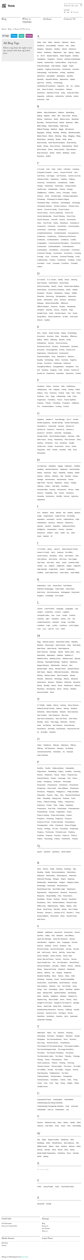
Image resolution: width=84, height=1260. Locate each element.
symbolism (50, 1016)
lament (39, 609)
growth (54, 449)
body (64, 139)
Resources (45, 1226)
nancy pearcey (73, 705)
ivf (51, 536)
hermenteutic (61, 479)
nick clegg (54, 722)
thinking (62, 1063)
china (58, 193)
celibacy (72, 179)
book (70, 139)
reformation (50, 875)
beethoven (48, 119)
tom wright (59, 1070)
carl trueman (61, 176)
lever (58, 615)
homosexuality (42, 489)
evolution (45, 370)
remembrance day (44, 889)
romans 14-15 (59, 912)
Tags (68, 12)
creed (78, 260)
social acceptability (67, 979)
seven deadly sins (44, 962)
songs (39, 989)
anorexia (75, 69)
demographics (61, 296)
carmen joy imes (74, 176)
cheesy (62, 189)
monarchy (76, 682)
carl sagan (50, 176)
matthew (60, 655)
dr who (65, 316)
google (71, 443)
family (64, 389)
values (65, 1122)
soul (45, 989)
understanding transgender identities (50, 1106)
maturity (77, 658)
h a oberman (42, 466)
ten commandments (54, 1039)
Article (76, 12)
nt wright (44, 732)
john (77, 556)
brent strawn (41, 149)
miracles (40, 679)
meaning (40, 662)
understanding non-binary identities (49, 1103)
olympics (60, 748)
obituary (56, 745)
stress (39, 1006)
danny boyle (64, 283)
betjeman (69, 122)
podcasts (66, 798)
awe (47, 99)
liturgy (63, 622)
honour (70, 489)
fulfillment (75, 403)
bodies (58, 139)
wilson (51, 1146)
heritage (40, 479)
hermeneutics (50, 479)
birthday (56, 132)
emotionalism (64, 346)
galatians (40, 419)
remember (51, 886)
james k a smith (43, 552)
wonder (47, 1150)
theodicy (68, 1056)
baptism (47, 116)
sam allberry (69, 935)
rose (78, 912)
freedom (40, 403)
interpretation (51, 529)
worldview (61, 1153)
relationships (52, 882)
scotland (48, 946)
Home (4, 29)
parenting (77, 771)
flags (52, 396)
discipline (40, 310)
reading (40, 872)
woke (79, 1146)
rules (62, 916)
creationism (61, 260)
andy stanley (55, 66)
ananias (59, 59)
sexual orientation (43, 966)
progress (40, 832)
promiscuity (49, 832)
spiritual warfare (60, 993)
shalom (63, 966)
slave (54, 976)
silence (39, 972)
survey (70, 1013)
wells (48, 1143)
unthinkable (41, 1109)
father (77, 389)
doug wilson (41, 316)
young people (48, 1186)
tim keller (76, 1066)
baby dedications (50, 112)
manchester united (62, 642)
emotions (75, 346)
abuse (72, 42)
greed (74, 446)
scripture (63, 946)
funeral (66, 406)
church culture (64, 209)
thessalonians (57, 1059)
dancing (74, 279)
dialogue (40, 303)
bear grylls (66, 116)
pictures (49, 795)
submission (67, 1006)
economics (41, 336)
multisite (73, 689)
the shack (59, 1056)
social (56, 979)
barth (53, 116)
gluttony (40, 443)
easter (44, 333)
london (54, 625)
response (40, 896)
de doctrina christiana (56, 290)
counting (77, 253)
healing (70, 473)
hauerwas (47, 473)
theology (76, 1056)
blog (64, 136)
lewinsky (40, 619)
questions (55, 852)
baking (39, 116)
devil (56, 300)
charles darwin (70, 186)
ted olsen (50, 1036)
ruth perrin (41, 919)
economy (50, 336)
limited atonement (43, 622)
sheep (39, 969)
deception (40, 293)
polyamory (41, 805)
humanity (40, 496)
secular (68, 949)
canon (56, 172)
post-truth (51, 808)
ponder (49, 805)
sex (53, 962)
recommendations (58, 872)
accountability (51, 45)
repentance (71, 889)
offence (73, 745)
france (59, 400)
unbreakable (68, 1099)
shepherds (71, 969)
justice (62, 569)
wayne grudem (53, 1140)
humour (66, 496)
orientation (57, 752)
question (47, 852)
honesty (52, 489)
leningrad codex (43, 615)
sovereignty (53, 989)
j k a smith (41, 549)
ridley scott (41, 906)
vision (63, 1126)
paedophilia (70, 768)
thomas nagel (56, 1066)
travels (62, 1080)
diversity (49, 310)
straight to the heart (44, 1003)
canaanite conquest (44, 172)
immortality (70, 516)
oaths (39, 745)
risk (74, 906)
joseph (39, 566)
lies (68, 619)
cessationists (62, 182)
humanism (70, 493)
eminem (51, 343)
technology (41, 1036)
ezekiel (78, 373)
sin (53, 972)
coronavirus (68, 253)
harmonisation (75, 469)
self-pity (62, 952)
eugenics (73, 360)
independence (69, 519)
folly (69, 396)
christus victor (74, 206)
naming (63, 705)
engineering (41, 353)
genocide (58, 433)
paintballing (52, 771)
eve (77, 366)
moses (53, 685)
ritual (39, 909)
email (69, 340)
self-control (46, 952)
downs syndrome (54, 316)
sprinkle (46, 996)
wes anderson (69, 1143)
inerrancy (51, 523)
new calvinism (73, 712)
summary (40, 1013)
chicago (70, 189)
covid (77, 256)
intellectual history (68, 526)
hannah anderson (51, 469)
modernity (67, 682)
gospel (50, 446)
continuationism (68, 246)
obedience (47, 745)
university (74, 1106)
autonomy (40, 99)
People (29, 36)
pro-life (55, 829)
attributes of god (53, 93)
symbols (59, 1016)
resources (73, 892)
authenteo (49, 96)
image (39, 516)
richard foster (71, 902)
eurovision (48, 363)
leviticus (72, 615)
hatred (39, 473)
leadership (49, 612)
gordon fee (41, 446)
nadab (49, 705)
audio (63, 93)
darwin (53, 286)
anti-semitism (53, 72)
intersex (61, 529)
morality (46, 685)
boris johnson (55, 146)
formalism (51, 400)
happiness (63, 469)
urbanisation (59, 1109)
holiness (40, 486)
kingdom (40, 596)
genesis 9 (40, 433)
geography (67, 433)
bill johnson (69, 129)
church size (71, 216)
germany (71, 436)
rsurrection (54, 916)
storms (68, 999)
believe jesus (65, 119)
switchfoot (40, 1016)
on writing (69, 748)
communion (41, 229)
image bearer (48, 516)
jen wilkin (68, 552)
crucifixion (65, 263)
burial (73, 153)
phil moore (41, 792)
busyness (40, 156)
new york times (61, 718)
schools (74, 942)
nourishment (60, 729)
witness (71, 1146)
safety (47, 935)
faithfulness (71, 386)
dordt (51, 313)
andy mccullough (43, 66)
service (74, 959)
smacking (40, 979)
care (75, 172)
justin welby (74, 572)
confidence (65, 240)
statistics (63, 996)
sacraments (68, 932)
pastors (53, 778)
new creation (42, 715)
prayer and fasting (57, 815)
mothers (77, 685)
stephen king (42, 999)
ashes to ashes (47, 89)
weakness (64, 1140)
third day (70, 1063)
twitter (76, 1083)
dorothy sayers (60, 313)
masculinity (41, 655)
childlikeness (41, 193)
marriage (53, 652)
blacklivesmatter (74, 132)
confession (41, 240)
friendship (56, 403)
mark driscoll (51, 648)
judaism (52, 566)
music (52, 692)
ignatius (77, 512)
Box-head (24, 1257)
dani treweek (42, 283)
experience (50, 373)
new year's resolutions (45, 718)
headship (62, 473)
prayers (69, 815)
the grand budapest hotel (46, 1049)
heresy (75, 476)
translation (54, 1080)
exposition (60, 373)
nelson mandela (52, 712)
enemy (61, 350)
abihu (50, 42)
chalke (71, 182)
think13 (54, 1063)
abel (44, 42)
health (77, 473)
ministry (40, 675)
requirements (53, 892)
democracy (50, 296)
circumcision (71, 219)
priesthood (59, 825)
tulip (56, 1083)
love (44, 629)
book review (71, 143)
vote (68, 1126)
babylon (61, 112)
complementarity (60, 233)
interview (69, 529)
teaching (69, 1033)
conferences (51, 236)
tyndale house (42, 1086)
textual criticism (52, 1043)
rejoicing (71, 879)
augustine (40, 96)
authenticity (59, 96)
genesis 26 (41, 429)
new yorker (73, 718)
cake (53, 169)
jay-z (53, 552)
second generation (57, 949)
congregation (42, 243)
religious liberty (73, 882)
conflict (73, 240)
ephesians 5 (61, 356)
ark (67, 86)
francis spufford (70, 400)
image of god (60, 516)
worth (39, 1156)
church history (42, 213)
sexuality (55, 966)
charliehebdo (53, 189)
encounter (40, 350)
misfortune (48, 679)
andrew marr (48, 62)
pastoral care (72, 775)
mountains (40, 689)
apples (72, 79)
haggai (60, 466)
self (38, 952)
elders (46, 340)
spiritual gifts (47, 993)
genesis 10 (70, 426)
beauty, (39, 119)
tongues (68, 1070)
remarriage (41, 886)
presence (68, 818)
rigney (68, 906)
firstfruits (40, 396)
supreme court (51, 1013)
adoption (40, 49)
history (66, 483)
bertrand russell (51, 122)
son (58, 986)
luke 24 (51, 629)
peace (75, 778)
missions (51, 682)
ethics (57, 360)
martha (60, 652)
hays (55, 473)
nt (38, 732)
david (60, 286)
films (78, 393)
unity (67, 1106)
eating (63, 333)
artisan (77, 86)
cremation (40, 263)
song (74, 986)
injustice (48, 526)
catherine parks (42, 179)
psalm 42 (65, 835)
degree (67, 293)
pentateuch (48, 781)
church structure (43, 219)
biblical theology (43, 129)
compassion (62, 229)
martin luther (69, 652)
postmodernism (73, 808)
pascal (56, 775)
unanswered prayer (44, 1099)
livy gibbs (71, 622)
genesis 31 (60, 429)
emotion (55, 346)
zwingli (48, 1204)
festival (61, 393)
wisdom (64, 1146)
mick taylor (41, 672)
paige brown (41, 771)
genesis (61, 426)
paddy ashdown (58, 768)
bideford (54, 129)
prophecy (71, 832)
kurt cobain (59, 596)
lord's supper (74, 625)
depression (72, 296)
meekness (73, 662)
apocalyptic (51, 76)
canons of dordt (66, 172)
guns (75, 449)
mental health (42, 669)
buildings (66, 153)
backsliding (70, 112)
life (73, 619)
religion (62, 882)
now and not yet (73, 729)
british (58, 153)
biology (48, 132)
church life (69, 213)
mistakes (59, 682)
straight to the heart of (62, 1003)
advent (64, 49)
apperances (64, 79)
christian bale (56, 196)
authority (68, 96)
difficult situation (43, 306)
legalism (66, 612)
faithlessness (42, 389)
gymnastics (41, 453)
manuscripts (49, 645)
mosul (60, 685)
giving (50, 439)
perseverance (52, 785)
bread (76, 146)
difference (64, 303)
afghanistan (57, 52)
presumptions (70, 822)
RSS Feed (5, 1243)
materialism (51, 655)
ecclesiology (72, 333)
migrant (49, 672)
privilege (47, 829)
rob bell (57, 909)
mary (78, 652)
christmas (55, 203)
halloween (68, 466)
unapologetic (57, 1099)
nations (59, 708)
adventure (72, 49)
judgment (77, 566)
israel (39, 536)
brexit (50, 149)
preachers (40, 818)
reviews (57, 899)
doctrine (64, 310)
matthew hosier (55, 658)
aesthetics (47, 52)
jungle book (53, 569)
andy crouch (72, 62)
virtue (57, 1126)
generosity (52, 426)
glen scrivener (70, 439)
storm (62, 999)
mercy (51, 669)
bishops (63, 132)
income (58, 519)
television (69, 1036)
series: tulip (67, 956)
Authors (47, 19)
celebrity (64, 179)
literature (55, 622)
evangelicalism (58, 366)
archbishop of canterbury (46, 86)
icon (38, 512)
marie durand (60, 645)
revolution (72, 899)
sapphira (52, 942)
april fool (40, 83)
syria (66, 1016)
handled (77, 466)
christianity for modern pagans (58, 199)
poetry (39, 802)
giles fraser (41, 439)
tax (54, 1033)
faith (63, 386)
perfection (57, 781)
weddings (40, 1143)
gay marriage (60, 419)
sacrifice (40, 935)
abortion (57, 42)
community (52, 229)
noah (39, 725)
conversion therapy (44, 253)
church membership (44, 216)
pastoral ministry (43, 778)
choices (40, 196)
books (39, 146)
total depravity (42, 1073)
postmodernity (42, 812)
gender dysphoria (43, 423)
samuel (72, 939)
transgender (67, 1076)
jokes (58, 562)
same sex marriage (44, 939)
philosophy (41, 795)
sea (69, 946)
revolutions (41, 902)
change (40, 186)
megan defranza (43, 665)
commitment (61, 226)
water (44, 1140)
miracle (72, 675)
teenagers (59, 1036)
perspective (41, 788)
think (65, 1059)
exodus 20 (75, 370)
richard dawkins (58, 902)
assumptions (59, 89)
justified (40, 572)
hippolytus (58, 483)
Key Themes (46, 1228)
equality (40, 360)
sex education (62, 962)
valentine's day (50, 1122)
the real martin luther (45, 1056)
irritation (50, 533)
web (72, 1140)
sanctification (42, 942)
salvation (59, 935)
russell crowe (71, 916)
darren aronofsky (43, 286)
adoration (48, 49)
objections (64, 745)
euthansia (67, 363)
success (60, 1009)
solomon (52, 986)
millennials (74, 672)
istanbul (46, 536)
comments (51, 226)
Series (14, 36)
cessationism (51, 182)
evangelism (70, 366)
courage (40, 256)
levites (64, 615)
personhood (74, 785)
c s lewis (40, 169)
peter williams (63, 788)
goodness (63, 443)
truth (51, 1083)
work (66, 1150)
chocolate (66, 193)
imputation (41, 519)
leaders (40, 612)
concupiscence (73, 233)
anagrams (51, 59)
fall (50, 389)
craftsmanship (42, 260)
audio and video (73, 93)
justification (70, 569)
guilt (69, 449)
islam (73, 533)
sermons (66, 959)
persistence (63, 785)
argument (60, 86)
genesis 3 (50, 429)
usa (67, 1109)
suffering (69, 1009)
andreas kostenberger (72, 59)
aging (77, 52)
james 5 (57, 549)
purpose (75, 839)
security (76, 949)
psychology (48, 839)
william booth (42, 1146)
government (59, 446)
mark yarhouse (42, 652)
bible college (41, 126)
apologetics (61, 76)
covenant (54, 256)
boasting (51, 139)
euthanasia (58, 363)
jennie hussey (42, 556)
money (39, 685)
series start (71, 952)
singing (59, 972)
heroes (70, 479)
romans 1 (48, 912)
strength (76, 1003)
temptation (41, 1039)
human (61, 493)
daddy (60, 279)
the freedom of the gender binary (49, 1046)
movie (59, 689)
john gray (62, 559)
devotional (71, 300)
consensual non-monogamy (58, 243)
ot (64, 752)
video (79, 1122)
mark (69, 645)
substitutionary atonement (46, 1009)
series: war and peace (45, 959)
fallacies (56, 389)
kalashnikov (41, 585)
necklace (74, 708)
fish (47, 396)
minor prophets (62, 675)
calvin (59, 169)
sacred (77, 932)
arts (38, 89)
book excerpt (42, 143)
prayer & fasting (43, 815)
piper (56, 795)
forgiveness (41, 400)
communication (73, 226)
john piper (41, 562)
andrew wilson (60, 62)
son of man (66, 986)
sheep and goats (50, 969)
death (68, 290)
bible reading (53, 126)
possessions (41, 808)
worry (69, 1153)
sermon (58, 959)
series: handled (42, 956)
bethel (62, 122)
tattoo (49, 1033)
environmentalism (43, 356)
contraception (42, 250)
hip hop (50, 483)
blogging (71, 136)
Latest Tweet (47, 1238)
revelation (41, 899)
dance (67, 279)
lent (52, 615)
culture (39, 266)
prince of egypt (70, 825)
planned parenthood (72, 795)
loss (38, 629)
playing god (56, 798)
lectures (58, 612)
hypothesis (41, 499)
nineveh (72, 722)
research (63, 892)
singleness (67, 972)
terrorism (73, 1039)
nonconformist (69, 725)
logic (48, 625)
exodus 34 (41, 373)
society (74, 983)
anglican (40, 69)
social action (41, 983)
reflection (40, 875)
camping (76, 169)
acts (67, 45)
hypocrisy (74, 496)
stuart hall (47, 1006)
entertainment (52, 353)
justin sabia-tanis (51, 572)
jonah (64, 562)
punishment (66, 839)
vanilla (72, 1122)
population (69, 805)
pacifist (47, 768)
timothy (50, 1070)
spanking (69, 989)
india (77, 519)
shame (70, 966)
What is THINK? (27, 21)
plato (39, 798)
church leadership (56, 213)
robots (64, 909)
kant (49, 585)
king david (75, 592)
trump (39, 1083)
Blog (4, 19)
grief (48, 449)
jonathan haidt (73, 562)
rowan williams (42, 916)
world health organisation (46, 1153)
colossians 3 (74, 223)
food (74, 396)
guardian (62, 449)
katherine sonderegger (45, 589)
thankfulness (65, 1043)
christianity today (43, 203)
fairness (56, 386)
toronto (75, 1070)
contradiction (53, 250)
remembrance (62, 886)
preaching (49, 818)
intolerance (41, 533)
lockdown (40, 625)
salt (53, 935)
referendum (71, 872)
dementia (40, 296)
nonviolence (41, 729)
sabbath (40, 932)
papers (60, 771)
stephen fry (72, 996)
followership (61, 396)
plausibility (46, 798)
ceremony (40, 182)
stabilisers (54, 996)
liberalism (55, 619)
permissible (67, 781)
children (51, 193)
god (56, 443)
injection (40, 526)
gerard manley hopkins (57, 436)
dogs (71, 310)
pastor (63, 775)
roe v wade (73, 909)
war (38, 1140)
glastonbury (58, 439)
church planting (59, 216)
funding (58, 406)
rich (49, 902)
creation (52, 260)
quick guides (66, 852)
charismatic (59, 186)
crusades (74, 263)
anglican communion (52, 69)
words (60, 1150)
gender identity (57, 423)
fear (46, 393)
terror (65, 1039)
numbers (52, 732)
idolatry (70, 512)
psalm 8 (74, 835)
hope (77, 489)
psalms (39, 839)
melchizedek (55, 665)
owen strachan (42, 755)
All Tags (5, 36)
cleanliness (64, 223)
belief (56, 119)
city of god (47, 223)
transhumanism (42, 1080)
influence (60, 523)
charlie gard (41, 189)
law (76, 609)
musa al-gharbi (42, 692)
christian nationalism (70, 196)
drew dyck (74, 316)
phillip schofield (73, 792)
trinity (75, 1080)
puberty (57, 839)
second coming (42, 949)
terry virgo (41, 1043)
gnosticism (49, 443)
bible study (64, 126)
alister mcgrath (65, 56)
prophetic (40, 835)
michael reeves (73, 669)
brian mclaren (71, 149)
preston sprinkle (57, 822)
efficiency (73, 336)
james (49, 549)
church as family (50, 209)
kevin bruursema (53, 592)
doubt (75, 313)
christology (76, 203)
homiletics (64, 486)
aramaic (49, 83)
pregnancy (59, 818)
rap (74, 869)
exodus (66, 370)
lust (57, 629)
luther (63, 629)
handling (40, 469)
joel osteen (69, 556)
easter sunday (54, 333)
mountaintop (50, 689)
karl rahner (67, 585)
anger (71, 66)
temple (77, 1036)
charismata (49, 186)
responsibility (51, 896)
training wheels (42, 1076)
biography (40, 132)
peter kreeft (51, 788)
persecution (41, 785)
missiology (58, 679)
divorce (56, 310)
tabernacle (41, 1033)
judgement (60, 566)
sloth (73, 976)
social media (52, 983)
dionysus (54, 306)
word (54, 1150)
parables (68, 771)
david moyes (41, 290)
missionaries (41, 682)
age (65, 52)
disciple (62, 306)
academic (40, 45)
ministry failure (50, 675)
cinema (62, 219)
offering (40, 748)
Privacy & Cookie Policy (9, 1226)
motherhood (68, 685)
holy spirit (55, 486)
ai (38, 56)
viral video (49, 1126)
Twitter (4, 1245)
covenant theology (66, 256)
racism (45, 869)
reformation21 (62, 875)
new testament (54, 715)
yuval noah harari (67, 1186)
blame (51, 136)
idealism (45, 512)
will (77, 1143)
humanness (50, 496)
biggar (61, 129)
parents (40, 775)
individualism (41, 523)
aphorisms (41, 76)
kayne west (70, 589)
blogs (78, 136)
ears (38, 333)
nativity (66, 708)
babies (39, 112)
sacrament (58, 932)
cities (39, 223)
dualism (47, 320)
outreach (69, 752)
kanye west (57, 585)
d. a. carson (51, 279)
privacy (39, 829)
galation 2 (49, 419)
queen (39, 852)
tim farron (67, 1066)
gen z (69, 419)
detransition (48, 300)
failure (48, 386)
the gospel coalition (71, 1046)
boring (46, 146)
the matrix (41, 1053)
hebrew (47, 476)
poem (73, 798)
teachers (61, 1033)
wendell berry (57, 1143)
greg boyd (41, 449)
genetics (49, 433)
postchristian (61, 808)
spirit (39, 993)
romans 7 (70, 912)
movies (65, 689)
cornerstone (57, 253)
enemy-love (70, 350)
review (49, 899)
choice (74, 193)
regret (63, 879)
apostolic (40, 79)
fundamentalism (47, 406)
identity (58, 512)
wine (57, 1146)
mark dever (41, 648)
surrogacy (62, 1013)
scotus (55, 946)
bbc (59, 116)
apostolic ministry (52, 79)
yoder (39, 1186)
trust (45, 1083)
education (64, 336)
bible (76, 122)
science (40, 946)
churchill (54, 219)
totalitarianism (54, 1073)
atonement (41, 93)
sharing (77, 966)
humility (59, 496)
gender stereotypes (72, 423)
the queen (69, 1053)
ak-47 (43, 56)
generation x (41, 426)
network (63, 712)
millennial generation (61, 672)
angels (64, 66)
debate (74, 290)
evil (38, 370)
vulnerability (76, 1126)
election (62, 340)
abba (39, 42)
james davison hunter (70, 549)
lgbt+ (47, 619)
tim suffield (41, 1070)
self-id (54, 952)
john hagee (72, 559)
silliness (47, 972)
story (75, 999)
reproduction (42, 892)
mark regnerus (63, 648)
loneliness (63, 625)
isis (68, 533)
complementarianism (44, 233)
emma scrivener (61, 343)
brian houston (59, 149)
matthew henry (42, 658)
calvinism (67, 169)
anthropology (41, 72)
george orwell (42, 436)
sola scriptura (42, 986)
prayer (69, 812)
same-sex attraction (60, 939)
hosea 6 (40, 493)
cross (48, 263)
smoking (49, 979)
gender (75, 419)
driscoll (39, 320)
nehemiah (40, 712)
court (47, 256)
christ (47, 196)
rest (59, 896)
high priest (41, 483)
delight (74, 293)
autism (76, 96)
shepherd (61, 969)
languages (69, 609)
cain (48, 169)
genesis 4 (69, 429)
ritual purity (47, 909)
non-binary (47, 725)
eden (57, 336)
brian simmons (42, 153)
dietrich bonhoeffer (52, 303)
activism (61, 45)
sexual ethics (74, 962)
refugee (56, 879)
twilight (69, 1083)
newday (40, 722)
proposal (49, 835)
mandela (74, 642)
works (72, 1150)
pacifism (40, 768)
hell (61, 476)
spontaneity (72, 993)
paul (69, 778)
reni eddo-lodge (59, 889)
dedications (58, 293)
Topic (21, 36)
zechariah (40, 1204)
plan (61, 795)
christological (65, 203)
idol (64, 512)
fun (38, 406)
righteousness (53, 906)
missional (74, 679)
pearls (39, 781)
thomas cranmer (43, 1066)
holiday (73, 483)
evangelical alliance (44, 366)
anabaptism (41, 59)
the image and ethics (65, 1049)
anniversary (66, 69)
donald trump (42, 313)
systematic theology (44, 1020)
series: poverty (55, 956)
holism (47, 486)
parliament (48, 775)
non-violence (57, 725)
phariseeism (74, 788)
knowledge (49, 596)
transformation (56, 1076)
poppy (61, 805)
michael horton (60, 669)
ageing (70, 52)
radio (52, 869)
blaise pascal (42, 136)
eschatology (49, 360)
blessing (58, 136)
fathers (40, 393)
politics (60, 802)
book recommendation (57, 143)
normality (51, 729)
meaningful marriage (52, 662)
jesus (61, 556)
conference (41, 236)
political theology (50, 802)
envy (53, 356)
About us (45, 1231)
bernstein (40, 122)
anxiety (62, 72)
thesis (47, 1059)
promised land (61, 832)
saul (58, 942)
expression (70, 373)
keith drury (41, 592)
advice (39, 52)
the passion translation (55, 1053)
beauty (74, 116)
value (59, 1122)
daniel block (53, 283)
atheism (69, 89)
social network (64, 983)
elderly (39, 340)
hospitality (48, 493)
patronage (61, 778)
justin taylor (64, 572)
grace (67, 446)
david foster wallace (71, 286)
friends (48, 403)
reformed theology (44, 879)
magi (39, 642)
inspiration (56, 526)
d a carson (41, 279)
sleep (67, 976)
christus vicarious (60, 206)
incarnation (50, 519)
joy (45, 566)
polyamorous (69, 802)
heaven (40, 476)
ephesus (71, 356)
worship (76, 1153)
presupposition (42, 825)
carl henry (41, 176)
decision (49, 293)
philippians (50, 792)
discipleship (71, 306)
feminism (53, 393)
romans (40, 912)
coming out (41, 226)
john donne (53, 559)
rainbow (59, 869)
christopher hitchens (44, 206)
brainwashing (67, 146)
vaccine (40, 1122)
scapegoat (66, 942)
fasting (70, 389)
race (39, 869)
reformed (72, 875)
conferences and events (67, 236)
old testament (50, 748)
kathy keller (59, 589)
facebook (40, 386)
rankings (67, 869)
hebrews (55, 476)
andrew (39, 62)
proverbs (57, 835)
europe (39, 363)
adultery (57, 49)
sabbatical (48, 932)
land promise (49, 609)
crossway (56, 263)
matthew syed (68, 658)
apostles (70, 76)
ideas (52, 512)
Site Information (7, 1223)
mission (66, 679)
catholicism (55, 179)
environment (63, 353)
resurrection (67, 896)
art (72, 86)
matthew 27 (69, 655)
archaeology (58, 83)
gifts (78, 436)
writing (45, 1156)
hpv (55, 493)
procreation (64, 829)
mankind (40, 645)
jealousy (60, 552)
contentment (41, 246)
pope (55, 805)
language (59, 609)
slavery (60, 976)
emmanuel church (43, 346)
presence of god (43, 822)
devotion (63, 300)
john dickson (42, 559)
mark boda (76, 645)
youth (57, 1186)
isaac (56, 533)
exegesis (53, 370)
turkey (62, 1083)
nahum (55, 705)
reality (47, 872)
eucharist (64, 360)
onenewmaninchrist (44, 752)
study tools (57, 1006)
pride (51, 825)
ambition (76, 56)
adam (73, 45)
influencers (69, 523)
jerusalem (53, 556)
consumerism (75, 243)
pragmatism (60, 812)
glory (78, 439)
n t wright (41, 705)
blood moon (41, 139)
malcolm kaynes (48, 642)
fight (68, 393)
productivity (74, 829)
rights (62, 906)
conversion (76, 250)
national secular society (45, 708)
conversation (65, 250)
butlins (48, 156)
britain (52, 153)
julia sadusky (42, 569)
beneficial (75, 119)
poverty (51, 812)
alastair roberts (52, 56)
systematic (74, 1016)
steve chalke (53, 999)
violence (40, 1126)
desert (39, 300)
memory (64, 665)
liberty (63, 619)
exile (60, 370)
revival (64, 899)
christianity (41, 199)
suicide (76, 1009)
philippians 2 (60, 792)
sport (39, 996)
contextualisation (54, 246)
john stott (50, 562)
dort (69, 313)
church (39, 209)
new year (65, 715)
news (47, 722)
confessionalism (53, 240)
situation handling (43, 976)
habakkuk (52, 466)
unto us (50, 1109)
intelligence (41, 529)
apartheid (70, 72)
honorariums (61, 489)
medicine (65, 662)
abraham (65, 42)
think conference (43, 1063)
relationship (41, 882)
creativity (71, 260)
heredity (68, 476)
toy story (65, 1073)
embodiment (41, 343)
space (61, 989)
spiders (77, 989)
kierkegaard (65, 592)
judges (68, 566)
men (70, 665)
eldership (53, 340)
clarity (55, 223)
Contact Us (70, 19)
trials (69, 1080)
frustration (66, 403)
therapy (40, 1059)
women (40, 1150)
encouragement (51, 350)
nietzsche (63, 722)
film (73, 393)
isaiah (62, 533)
